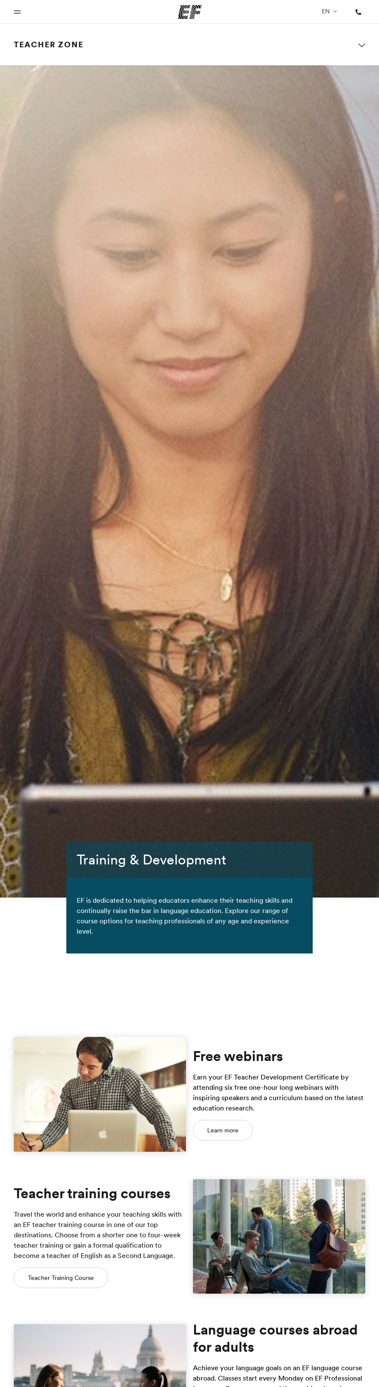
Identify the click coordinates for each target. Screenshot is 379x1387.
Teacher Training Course (61, 1277)
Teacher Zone (49, 44)
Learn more (223, 1130)
